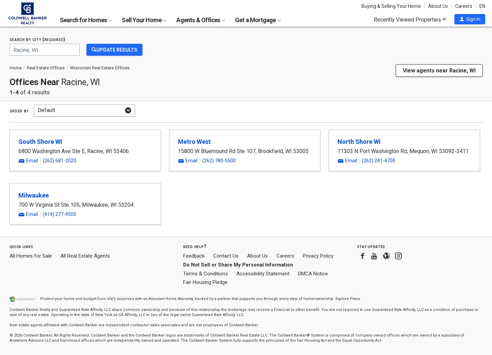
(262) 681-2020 (59, 160)
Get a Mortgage (258, 20)
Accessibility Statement (262, 274)
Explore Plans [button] (348, 299)
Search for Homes (86, 20)
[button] (469, 19)
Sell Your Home (144, 20)
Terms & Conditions (205, 274)
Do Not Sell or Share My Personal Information (238, 265)
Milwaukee (33, 195)
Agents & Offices (200, 20)
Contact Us (225, 256)
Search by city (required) (38, 39)
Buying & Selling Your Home (391, 6)
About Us (438, 6)
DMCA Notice (313, 274)
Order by (19, 110)
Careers (463, 6)
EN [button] (482, 6)
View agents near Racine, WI (439, 70)
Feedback (194, 256)
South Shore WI (40, 141)
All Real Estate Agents (85, 256)
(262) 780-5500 (219, 160)
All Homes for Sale (31, 256)
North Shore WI (359, 141)
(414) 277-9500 (59, 214)
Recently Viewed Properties (410, 19)
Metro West (194, 141)
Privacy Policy (318, 256)
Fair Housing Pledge (205, 282)
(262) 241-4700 (378, 160)
